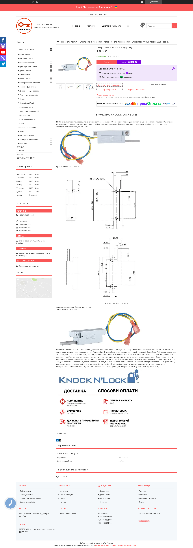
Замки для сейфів (26, 107)
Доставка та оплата (111, 26)
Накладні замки (26, 58)
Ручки (62, 498)
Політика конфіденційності (128, 545)
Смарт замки (24, 74)
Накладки (64, 502)
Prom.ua (110, 543)
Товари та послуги (69, 42)
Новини (20, 151)
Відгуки (20, 154)
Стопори (103, 502)
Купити (106, 62)
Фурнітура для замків (28, 95)
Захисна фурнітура (27, 87)
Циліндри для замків (28, 66)
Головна (76, 26)
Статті (141, 502)
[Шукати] (174, 25)
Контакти (91, 26)
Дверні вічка (104, 494)
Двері (21, 131)
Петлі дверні (24, 115)
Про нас (20, 147)
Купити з (129, 62)
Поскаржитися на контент (105, 545)
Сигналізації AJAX (26, 103)
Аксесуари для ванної (28, 139)
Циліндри (64, 491)
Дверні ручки (25, 70)
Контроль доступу (27, 119)
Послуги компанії (26, 135)
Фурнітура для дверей (29, 111)
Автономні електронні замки (117, 42)
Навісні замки (25, 78)
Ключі (21, 123)
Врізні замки (24, 54)
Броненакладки (66, 494)
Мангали (23, 143)
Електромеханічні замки (91, 42)
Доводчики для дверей (29, 91)
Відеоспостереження (28, 127)
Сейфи (22, 99)
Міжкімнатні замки (27, 62)
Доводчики (104, 491)
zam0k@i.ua (24, 221)
